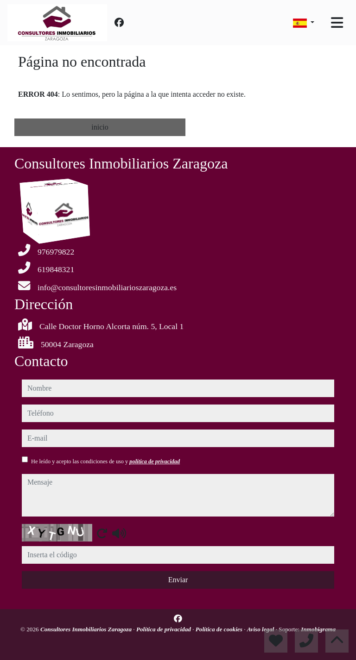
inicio (99, 127)
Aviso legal (261, 629)
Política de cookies (220, 629)
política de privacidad (154, 461)
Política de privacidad (164, 629)
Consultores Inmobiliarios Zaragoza (86, 629)
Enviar (178, 580)
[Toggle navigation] (337, 22)
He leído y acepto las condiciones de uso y (105, 461)
